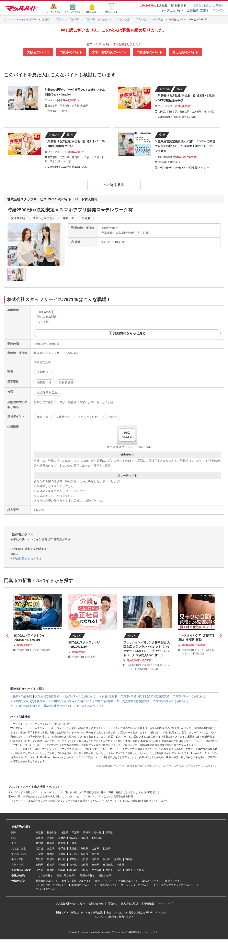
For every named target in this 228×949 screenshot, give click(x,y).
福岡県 (39, 864)
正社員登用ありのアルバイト (52, 885)
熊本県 (73, 864)
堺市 (119, 870)
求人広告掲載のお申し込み (70, 903)
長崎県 (62, 864)
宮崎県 (95, 864)
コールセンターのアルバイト (136, 885)
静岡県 (62, 843)
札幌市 (140, 870)
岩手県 (62, 848)
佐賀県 (50, 864)
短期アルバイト (173, 880)
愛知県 (39, 843)
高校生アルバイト (104, 880)
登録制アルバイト (128, 880)
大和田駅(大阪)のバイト (109, 52)
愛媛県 (118, 859)
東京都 (39, 832)
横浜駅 (73, 870)
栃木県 (98, 832)
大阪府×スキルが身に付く (78, 696)
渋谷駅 (39, 870)
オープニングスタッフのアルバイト (175, 885)
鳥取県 (39, 859)
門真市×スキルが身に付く (189, 696)
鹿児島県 (108, 864)
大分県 (84, 864)
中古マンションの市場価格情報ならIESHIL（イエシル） (137, 912)
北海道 (39, 848)
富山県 (73, 853)
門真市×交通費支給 (157, 696)
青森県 (50, 848)
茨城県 (86, 832)
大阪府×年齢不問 (21, 696)
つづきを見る (114, 185)
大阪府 (39, 837)
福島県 (106, 848)
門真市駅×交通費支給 (136, 701)
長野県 (62, 853)
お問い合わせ (96, 903)
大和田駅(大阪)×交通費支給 (27, 701)
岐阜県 (50, 843)
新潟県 (50, 853)
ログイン (218, 10)
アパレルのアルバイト (48, 889)
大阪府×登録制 (108, 696)
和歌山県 (97, 837)
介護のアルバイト (107, 885)
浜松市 (84, 870)
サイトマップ (165, 903)
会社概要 (149, 903)
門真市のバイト (70, 52)
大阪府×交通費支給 (47, 696)
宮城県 (73, 848)
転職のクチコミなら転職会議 (87, 912)
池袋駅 (62, 870)
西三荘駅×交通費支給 (51, 705)
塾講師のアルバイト (47, 880)
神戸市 (109, 870)
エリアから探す (44, 875)
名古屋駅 (97, 870)
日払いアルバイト (151, 880)
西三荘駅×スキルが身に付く (86, 705)
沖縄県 (120, 864)
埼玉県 (64, 832)
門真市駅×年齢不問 (107, 701)
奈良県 (84, 837)
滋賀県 (73, 837)
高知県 (129, 859)
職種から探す (87, 875)
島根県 (50, 859)
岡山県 (62, 859)
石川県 (84, 853)
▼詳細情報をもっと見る (26, 558)
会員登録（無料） (198, 10)
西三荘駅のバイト (185, 52)
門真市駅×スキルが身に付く (171, 701)
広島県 (73, 859)
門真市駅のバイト (149, 52)
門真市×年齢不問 (131, 696)
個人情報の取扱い (130, 903)
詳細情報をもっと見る (129, 333)
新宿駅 (50, 870)
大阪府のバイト (38, 52)
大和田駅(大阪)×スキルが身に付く (70, 701)
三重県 (73, 843)
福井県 (95, 853)
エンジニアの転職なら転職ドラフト (114, 916)
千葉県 (75, 832)
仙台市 (129, 870)
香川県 (106, 859)
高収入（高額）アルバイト (76, 880)
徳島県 (95, 859)
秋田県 (84, 848)
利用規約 (112, 903)
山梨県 (39, 853)
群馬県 (109, 832)
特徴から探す (106, 875)
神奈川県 (52, 832)
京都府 (62, 837)
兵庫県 (50, 837)
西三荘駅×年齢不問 (22, 705)
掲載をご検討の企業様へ (208, 5)
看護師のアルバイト (82, 885)
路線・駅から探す (66, 875)
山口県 (84, 859)
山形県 (95, 848)
